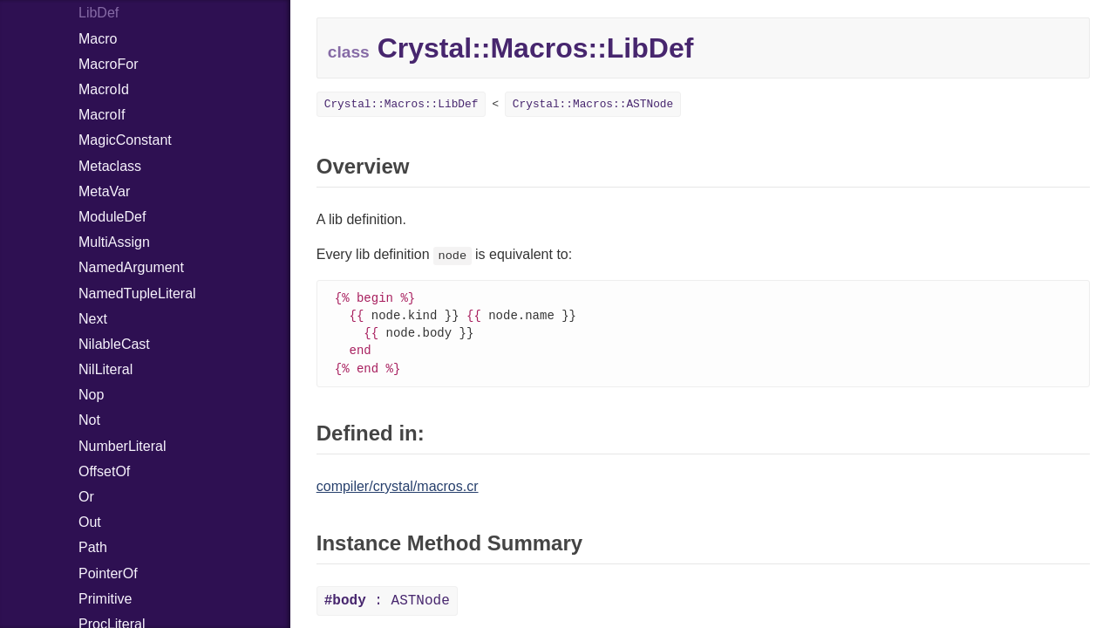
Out (89, 522)
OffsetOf (104, 471)
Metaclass (109, 166)
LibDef (98, 12)
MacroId (103, 89)
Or (86, 496)
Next (92, 318)
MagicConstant (125, 140)
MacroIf (101, 114)
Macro (97, 38)
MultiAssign (114, 242)
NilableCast (114, 344)
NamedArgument (131, 267)
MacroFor (108, 64)
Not (89, 420)
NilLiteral (105, 369)
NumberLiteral (122, 446)
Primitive (105, 598)
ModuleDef (112, 216)
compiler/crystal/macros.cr (397, 490)
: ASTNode (387, 605)
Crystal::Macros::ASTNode (593, 104)
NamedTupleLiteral (137, 293)
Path (92, 547)
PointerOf (108, 573)
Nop (91, 394)
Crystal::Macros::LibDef (401, 104)
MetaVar (104, 191)
